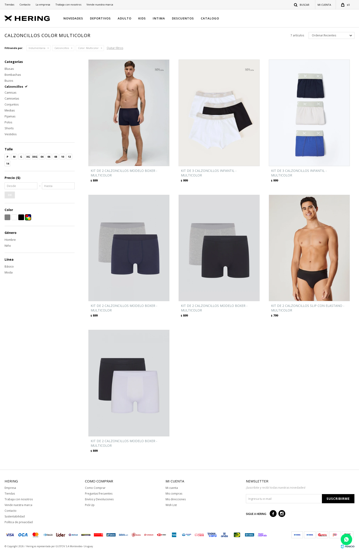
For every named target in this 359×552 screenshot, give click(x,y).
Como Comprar (95, 488)
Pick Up (90, 505)
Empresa (10, 488)
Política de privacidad (19, 522)
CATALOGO (210, 18)
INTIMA (159, 18)
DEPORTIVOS (100, 18)
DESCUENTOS (183, 18)
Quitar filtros (115, 48)
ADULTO (124, 18)
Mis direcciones (176, 499)
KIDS (142, 18)
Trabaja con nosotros (68, 4)
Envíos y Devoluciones (99, 499)
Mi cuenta (172, 488)
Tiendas (9, 4)
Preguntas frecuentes (98, 493)
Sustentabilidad (15, 516)
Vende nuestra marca (100, 4)
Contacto (24, 4)
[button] (302, 4)
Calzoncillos (61, 48)
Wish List (171, 505)
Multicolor (88, 48)
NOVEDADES (73, 18)
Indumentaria (37, 48)
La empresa (43, 4)
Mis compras (174, 493)
